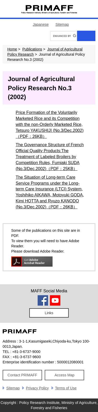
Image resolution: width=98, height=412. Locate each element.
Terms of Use (66, 388)
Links (49, 313)
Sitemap (62, 24)
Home (12, 49)
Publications (32, 49)
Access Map (64, 375)
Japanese (41, 24)
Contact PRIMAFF (22, 375)
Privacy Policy (37, 388)
